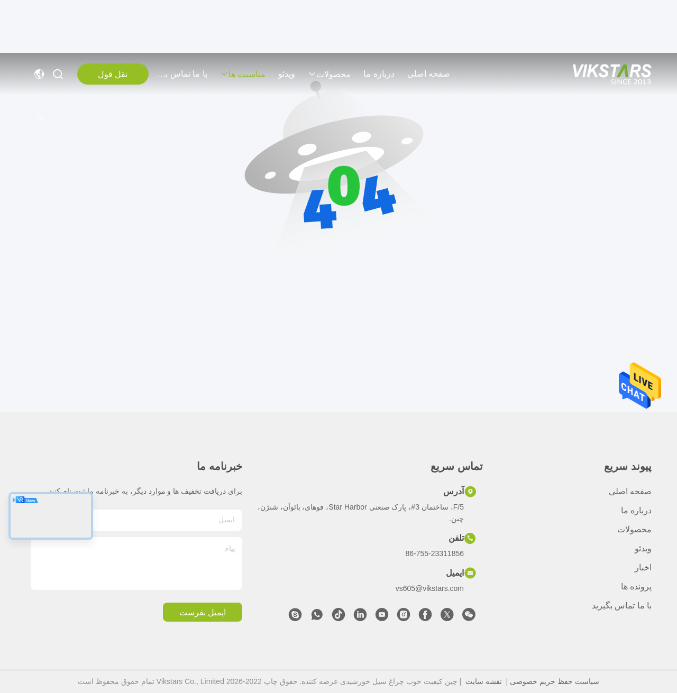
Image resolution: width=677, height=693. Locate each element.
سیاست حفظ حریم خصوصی (554, 681)
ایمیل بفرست (202, 612)
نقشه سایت (483, 681)
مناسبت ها (243, 74)
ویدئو (286, 73)
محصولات (329, 74)
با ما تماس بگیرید (182, 73)
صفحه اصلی (428, 73)
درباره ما (378, 73)
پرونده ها (636, 586)
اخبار (643, 567)
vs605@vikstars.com (430, 588)
